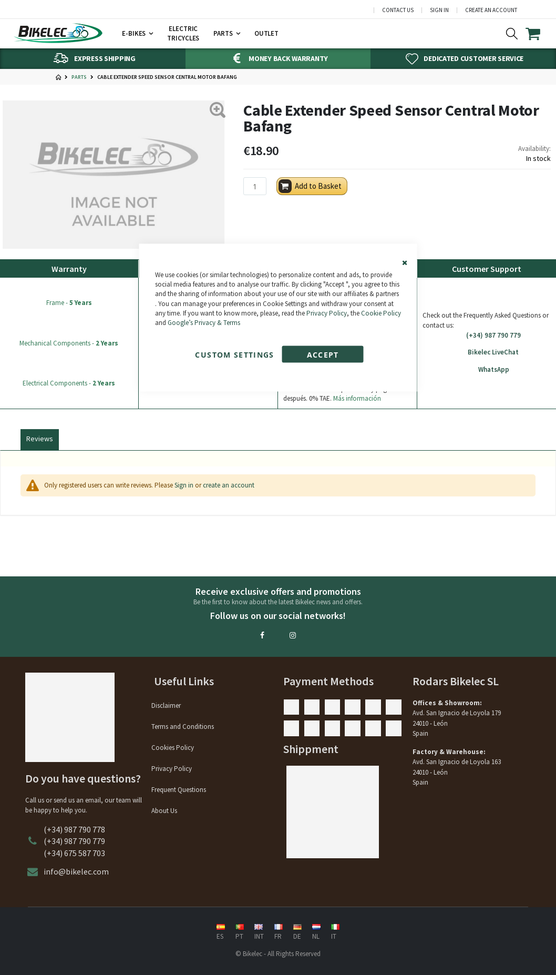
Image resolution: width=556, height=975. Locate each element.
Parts (79, 77)
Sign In (439, 10)
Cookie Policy (381, 312)
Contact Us (398, 10)
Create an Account (491, 10)
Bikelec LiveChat (487, 352)
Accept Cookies (322, 356)
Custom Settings (234, 355)
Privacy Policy (326, 312)
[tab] (39, 437)
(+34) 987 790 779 (487, 335)
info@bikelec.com (76, 871)
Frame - (69, 302)
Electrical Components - (69, 383)
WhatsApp (486, 369)
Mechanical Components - (68, 343)
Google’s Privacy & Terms (204, 322)
